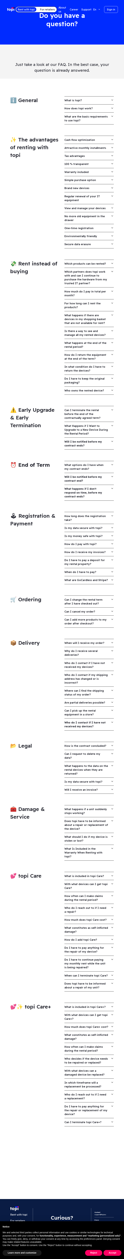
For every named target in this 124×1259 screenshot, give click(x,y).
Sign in (111, 9)
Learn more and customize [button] (22, 1252)
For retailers (47, 9)
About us (62, 9)
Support (86, 9)
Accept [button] (112, 1252)
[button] (96, 9)
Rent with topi (26, 9)
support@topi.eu (100, 1213)
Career (74, 9)
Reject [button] (93, 1252)
